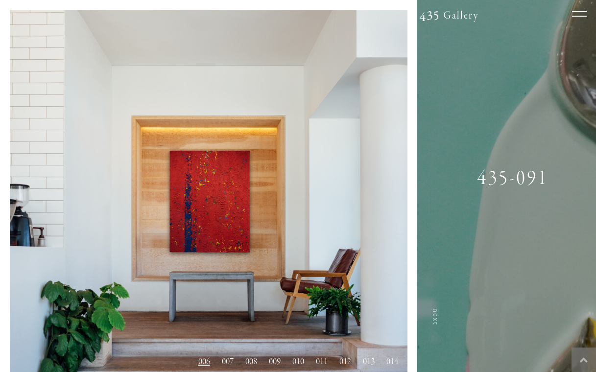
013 (369, 362)
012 (345, 362)
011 (322, 362)
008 (251, 362)
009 (275, 362)
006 (204, 362)
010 (298, 362)
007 (228, 362)
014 (392, 362)
